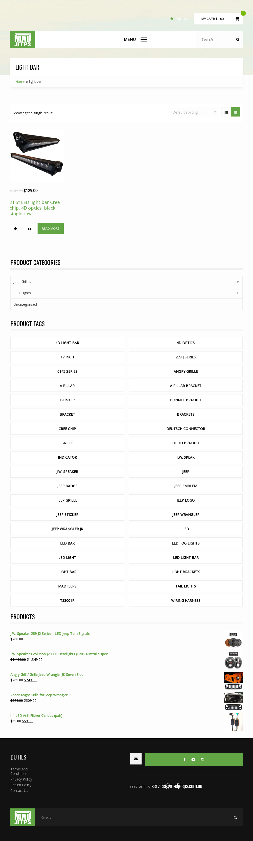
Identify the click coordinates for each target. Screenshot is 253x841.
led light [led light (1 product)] (67, 557)
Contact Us (19, 790)
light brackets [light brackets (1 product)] (185, 571)
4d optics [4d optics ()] (186, 342)
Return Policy (20, 784)
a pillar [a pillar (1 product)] (67, 385)
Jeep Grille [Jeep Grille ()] (67, 500)
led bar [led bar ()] (67, 543)
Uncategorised (25, 304)
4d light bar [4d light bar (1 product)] (67, 342)
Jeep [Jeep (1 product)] (185, 471)
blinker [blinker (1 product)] (67, 400)
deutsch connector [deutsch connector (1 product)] (185, 428)
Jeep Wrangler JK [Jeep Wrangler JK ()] (67, 529)
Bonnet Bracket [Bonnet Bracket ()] (185, 400)
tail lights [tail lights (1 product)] (185, 586)
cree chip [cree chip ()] (67, 428)
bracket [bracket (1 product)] (67, 414)
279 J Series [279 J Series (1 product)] (186, 357)
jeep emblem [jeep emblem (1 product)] (185, 486)
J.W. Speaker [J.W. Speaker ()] (67, 471)
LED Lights (22, 293)
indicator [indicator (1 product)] (67, 457)
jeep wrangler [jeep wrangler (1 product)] (185, 514)
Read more (50, 228)
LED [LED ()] (185, 529)
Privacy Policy (21, 779)
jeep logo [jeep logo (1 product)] (186, 500)
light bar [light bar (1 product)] (67, 571)
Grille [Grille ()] (67, 443)
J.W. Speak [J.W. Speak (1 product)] (185, 457)
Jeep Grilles (22, 281)
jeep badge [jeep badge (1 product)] (67, 486)
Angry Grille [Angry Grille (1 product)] (186, 371)
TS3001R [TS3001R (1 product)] (67, 600)
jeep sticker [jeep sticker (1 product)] (67, 514)
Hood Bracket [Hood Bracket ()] (185, 443)
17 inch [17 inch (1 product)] (67, 357)
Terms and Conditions (19, 771)
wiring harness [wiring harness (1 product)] (185, 600)
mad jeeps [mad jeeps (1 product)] (67, 586)
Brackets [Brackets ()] (185, 414)
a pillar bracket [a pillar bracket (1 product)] (185, 385)
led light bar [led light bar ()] (186, 557)
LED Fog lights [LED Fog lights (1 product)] (186, 543)
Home (20, 81)
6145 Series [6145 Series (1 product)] (67, 371)
